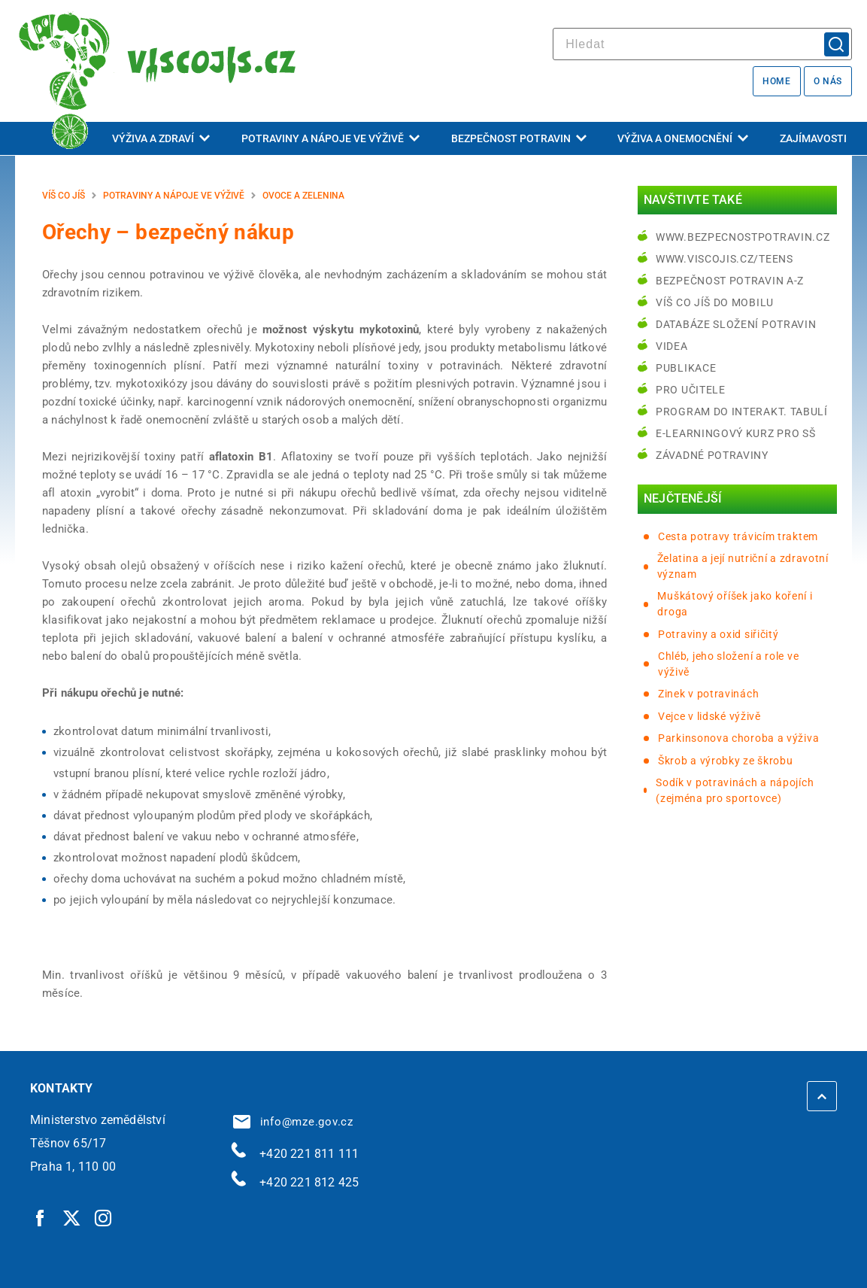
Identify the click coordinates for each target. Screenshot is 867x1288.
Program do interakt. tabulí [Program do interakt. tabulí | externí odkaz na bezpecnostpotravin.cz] (742, 412)
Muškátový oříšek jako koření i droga (734, 604)
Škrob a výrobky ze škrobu (725, 761)
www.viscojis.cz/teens (724, 259)
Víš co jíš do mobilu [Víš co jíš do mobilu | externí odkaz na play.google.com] (715, 302)
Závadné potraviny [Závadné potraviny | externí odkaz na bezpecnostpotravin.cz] (712, 455)
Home (776, 81)
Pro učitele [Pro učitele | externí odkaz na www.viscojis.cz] (691, 390)
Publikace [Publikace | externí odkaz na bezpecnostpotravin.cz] (686, 368)
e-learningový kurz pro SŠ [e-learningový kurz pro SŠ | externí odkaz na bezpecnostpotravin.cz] (736, 433)
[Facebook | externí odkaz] (40, 1217)
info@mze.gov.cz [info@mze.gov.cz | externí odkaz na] (293, 1122)
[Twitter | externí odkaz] (72, 1217)
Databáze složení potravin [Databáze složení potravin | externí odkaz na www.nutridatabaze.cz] (736, 324)
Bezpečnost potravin (519, 138)
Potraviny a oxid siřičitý (718, 634)
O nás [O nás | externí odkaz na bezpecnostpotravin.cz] (828, 81)
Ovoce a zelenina (303, 195)
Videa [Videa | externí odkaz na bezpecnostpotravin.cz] (672, 346)
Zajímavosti (813, 138)
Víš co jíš (63, 195)
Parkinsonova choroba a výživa (738, 738)
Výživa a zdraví (161, 138)
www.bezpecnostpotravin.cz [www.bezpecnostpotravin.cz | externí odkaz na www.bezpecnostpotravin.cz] (743, 237)
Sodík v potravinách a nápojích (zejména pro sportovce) (735, 790)
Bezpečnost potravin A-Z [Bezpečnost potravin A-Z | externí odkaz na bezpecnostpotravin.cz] (730, 281)
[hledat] (702, 44)
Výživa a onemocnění (682, 138)
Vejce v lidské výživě (709, 716)
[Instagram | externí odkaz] (103, 1217)
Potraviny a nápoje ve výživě (330, 138)
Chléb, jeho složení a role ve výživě (728, 664)
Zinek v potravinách (708, 694)
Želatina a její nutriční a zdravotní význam (743, 566)
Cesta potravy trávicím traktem (738, 536)
